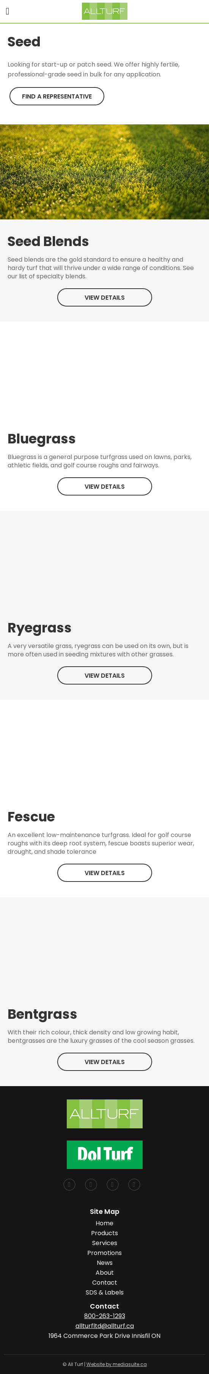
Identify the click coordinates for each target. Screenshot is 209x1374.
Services (104, 1243)
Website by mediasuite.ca (116, 1364)
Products (104, 1233)
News (105, 1262)
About (105, 1272)
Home (104, 1223)
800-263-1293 (104, 1316)
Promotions (104, 1253)
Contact (104, 1282)
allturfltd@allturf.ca (104, 1326)
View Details (105, 297)
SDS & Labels (105, 1292)
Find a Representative (57, 96)
